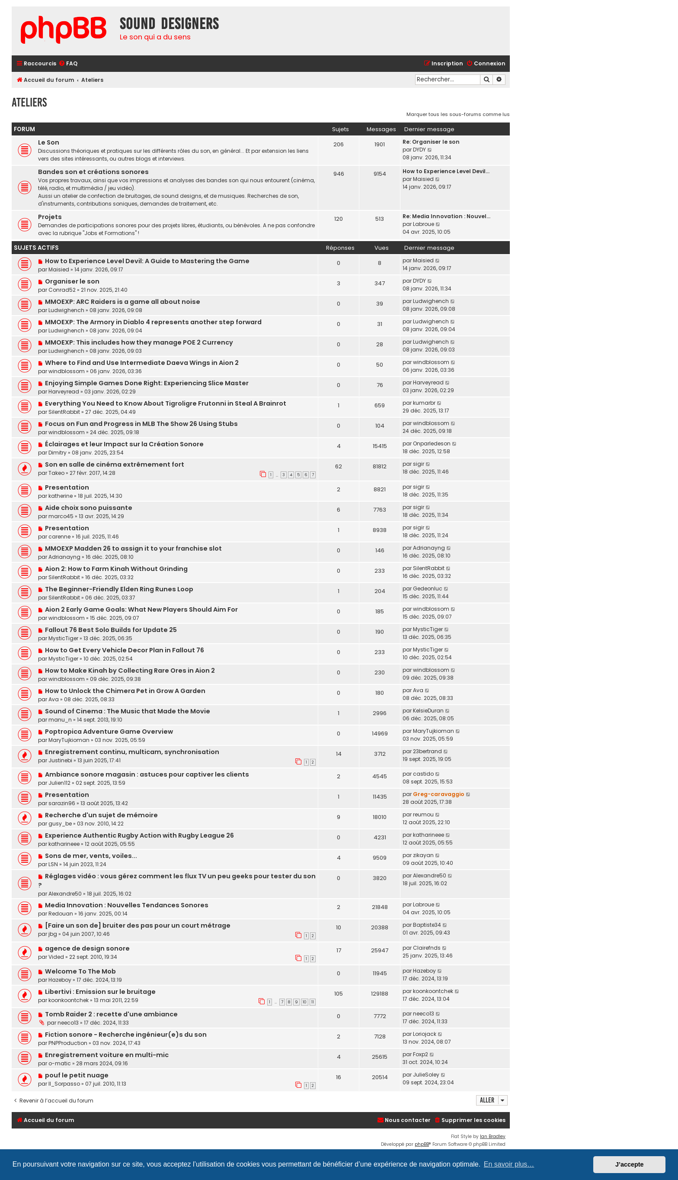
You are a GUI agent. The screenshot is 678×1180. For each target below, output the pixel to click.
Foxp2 (420, 1054)
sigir (418, 463)
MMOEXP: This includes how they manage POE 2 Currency (139, 342)
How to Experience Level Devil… (446, 171)
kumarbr (424, 402)
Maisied (423, 179)
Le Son (48, 142)
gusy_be (60, 823)
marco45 (61, 516)
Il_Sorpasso (64, 1083)
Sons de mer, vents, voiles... (91, 855)
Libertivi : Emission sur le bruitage (100, 991)
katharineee (64, 844)
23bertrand (427, 751)
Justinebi (60, 760)
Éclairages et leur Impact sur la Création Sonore (124, 444)
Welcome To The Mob (80, 971)
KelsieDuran (428, 710)
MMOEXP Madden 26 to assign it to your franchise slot (133, 548)
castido (423, 773)
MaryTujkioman (69, 740)
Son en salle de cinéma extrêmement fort (114, 464)
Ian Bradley (492, 1136)
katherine (60, 496)
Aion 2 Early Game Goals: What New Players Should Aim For (141, 609)
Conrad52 (62, 289)
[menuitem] (67, 64)
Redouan (60, 913)
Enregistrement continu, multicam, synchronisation (132, 752)
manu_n (60, 719)
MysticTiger (63, 638)
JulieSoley (426, 1074)
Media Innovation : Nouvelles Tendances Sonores (126, 905)
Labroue (423, 224)
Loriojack (424, 1034)
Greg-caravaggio (438, 794)
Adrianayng (64, 557)
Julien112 (59, 783)
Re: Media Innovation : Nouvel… (446, 216)
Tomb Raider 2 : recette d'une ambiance (111, 1014)
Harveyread (63, 391)
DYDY (419, 149)
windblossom (66, 371)
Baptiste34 (427, 925)
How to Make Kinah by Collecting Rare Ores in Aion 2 (130, 670)
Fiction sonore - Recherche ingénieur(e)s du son (126, 1034)
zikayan (423, 855)
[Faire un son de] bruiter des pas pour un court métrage (137, 925)
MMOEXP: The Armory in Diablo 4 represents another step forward (153, 322)
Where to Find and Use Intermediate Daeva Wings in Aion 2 (142, 362)
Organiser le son (72, 281)
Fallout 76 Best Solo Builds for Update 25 (111, 629)
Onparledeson (432, 443)
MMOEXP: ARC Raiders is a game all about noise (122, 301)
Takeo (56, 473)
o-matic (59, 1063)
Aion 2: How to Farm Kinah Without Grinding (116, 568)
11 (312, 1002)
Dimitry (57, 452)
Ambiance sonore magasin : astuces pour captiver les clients (147, 774)
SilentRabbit (64, 412)
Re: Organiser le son (431, 141)
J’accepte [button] (629, 1164)
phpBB (422, 1144)
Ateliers (29, 102)
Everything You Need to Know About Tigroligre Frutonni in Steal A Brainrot (165, 403)
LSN (53, 864)
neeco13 (68, 1022)
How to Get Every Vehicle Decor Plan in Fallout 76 (124, 650)
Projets (50, 217)
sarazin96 (61, 803)
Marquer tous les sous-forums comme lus (458, 114)
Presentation (67, 487)
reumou (423, 814)
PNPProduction (67, 1043)
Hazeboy (59, 979)
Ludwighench (66, 310)
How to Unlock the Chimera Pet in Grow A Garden (125, 691)
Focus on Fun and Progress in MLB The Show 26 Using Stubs (141, 423)
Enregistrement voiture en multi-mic (107, 1055)
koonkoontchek (68, 1000)
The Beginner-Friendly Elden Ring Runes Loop (119, 589)
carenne (59, 536)
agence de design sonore (87, 948)
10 (305, 1002)
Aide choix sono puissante (88, 507)
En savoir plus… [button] (509, 1164)
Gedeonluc (427, 588)
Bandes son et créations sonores (93, 172)
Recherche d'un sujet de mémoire (101, 815)
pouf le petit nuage (77, 1075)
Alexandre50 (65, 893)
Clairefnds (427, 947)
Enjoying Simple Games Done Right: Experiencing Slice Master (147, 383)
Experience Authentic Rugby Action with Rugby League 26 (139, 835)
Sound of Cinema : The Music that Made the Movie (127, 711)
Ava (53, 699)
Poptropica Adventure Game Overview (109, 731)
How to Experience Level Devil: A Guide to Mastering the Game (147, 261)
